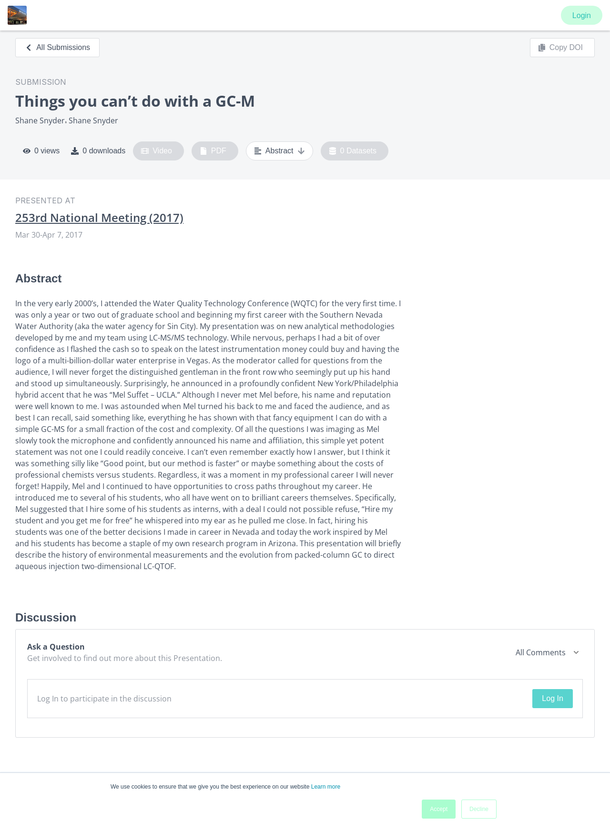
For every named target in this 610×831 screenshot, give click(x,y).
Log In (552, 698)
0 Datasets (353, 151)
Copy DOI (560, 48)
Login (581, 15)
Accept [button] (438, 809)
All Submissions (57, 47)
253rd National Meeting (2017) (99, 217)
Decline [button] (478, 809)
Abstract (279, 151)
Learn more (325, 786)
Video (156, 151)
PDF (213, 151)
